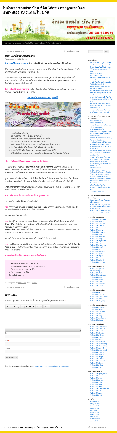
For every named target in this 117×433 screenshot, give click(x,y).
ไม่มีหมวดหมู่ (22, 283)
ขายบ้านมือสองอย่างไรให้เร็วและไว (101, 142)
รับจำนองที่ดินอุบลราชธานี (98, 350)
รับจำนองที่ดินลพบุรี (96, 238)
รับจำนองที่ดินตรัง (95, 391)
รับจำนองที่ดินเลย (95, 367)
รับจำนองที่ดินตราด (96, 314)
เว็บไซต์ (7, 348)
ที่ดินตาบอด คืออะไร (96, 127)
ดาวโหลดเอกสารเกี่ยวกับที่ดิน (23, 43)
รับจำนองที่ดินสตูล (96, 378)
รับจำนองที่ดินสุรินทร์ (96, 339)
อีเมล (7, 341)
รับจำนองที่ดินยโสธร (96, 331)
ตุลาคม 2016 (94, 421)
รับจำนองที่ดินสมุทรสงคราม (16, 63)
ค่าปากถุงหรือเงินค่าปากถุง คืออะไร (101, 91)
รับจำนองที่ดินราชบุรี (96, 292)
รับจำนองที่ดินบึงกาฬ (96, 363)
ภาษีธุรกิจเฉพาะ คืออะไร (97, 170)
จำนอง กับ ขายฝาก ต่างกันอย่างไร (100, 125)
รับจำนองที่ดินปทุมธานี (97, 232)
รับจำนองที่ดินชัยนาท (97, 221)
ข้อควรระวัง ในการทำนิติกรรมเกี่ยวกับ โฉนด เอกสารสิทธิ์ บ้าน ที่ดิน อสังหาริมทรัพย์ (101, 134)
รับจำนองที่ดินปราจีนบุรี (97, 311)
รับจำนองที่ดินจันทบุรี (96, 320)
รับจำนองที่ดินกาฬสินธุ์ (97, 352)
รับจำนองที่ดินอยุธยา (96, 256)
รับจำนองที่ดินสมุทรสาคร (72, 51)
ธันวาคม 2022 (94, 401)
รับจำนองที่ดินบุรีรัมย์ (96, 365)
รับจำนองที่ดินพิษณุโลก (97, 236)
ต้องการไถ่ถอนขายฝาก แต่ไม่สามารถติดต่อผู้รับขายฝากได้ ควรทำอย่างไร (100, 164)
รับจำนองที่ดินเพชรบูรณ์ (97, 262)
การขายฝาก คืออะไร (96, 123)
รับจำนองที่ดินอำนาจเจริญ (98, 346)
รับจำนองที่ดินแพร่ (96, 277)
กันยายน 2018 (94, 412)
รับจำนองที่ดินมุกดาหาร (97, 329)
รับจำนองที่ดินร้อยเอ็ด (97, 333)
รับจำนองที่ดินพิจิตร (96, 234)
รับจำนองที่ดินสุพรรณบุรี (97, 251)
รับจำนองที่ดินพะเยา (96, 279)
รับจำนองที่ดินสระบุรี (96, 247)
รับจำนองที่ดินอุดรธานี (97, 348)
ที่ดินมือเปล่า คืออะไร (96, 168)
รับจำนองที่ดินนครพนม (97, 359)
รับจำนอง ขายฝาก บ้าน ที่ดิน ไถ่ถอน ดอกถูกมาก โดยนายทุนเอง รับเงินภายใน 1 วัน (32, 427)
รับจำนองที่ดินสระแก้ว (97, 307)
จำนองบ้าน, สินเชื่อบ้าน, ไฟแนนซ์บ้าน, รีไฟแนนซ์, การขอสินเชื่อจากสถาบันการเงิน (101, 153)
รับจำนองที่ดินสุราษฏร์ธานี (98, 374)
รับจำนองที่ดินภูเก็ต (96, 382)
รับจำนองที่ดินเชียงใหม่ (97, 284)
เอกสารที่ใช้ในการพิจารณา (39, 98)
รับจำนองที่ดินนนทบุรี (97, 230)
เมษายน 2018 (94, 417)
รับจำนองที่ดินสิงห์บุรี (96, 249)
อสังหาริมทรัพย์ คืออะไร (97, 185)
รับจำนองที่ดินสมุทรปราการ (14, 51)
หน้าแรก (8, 43)
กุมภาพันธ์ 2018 (95, 419)
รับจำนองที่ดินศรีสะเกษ (97, 335)
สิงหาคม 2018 (94, 414)
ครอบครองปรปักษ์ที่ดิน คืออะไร (99, 144)
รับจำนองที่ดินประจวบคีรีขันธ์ (99, 296)
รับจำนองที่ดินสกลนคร (97, 337)
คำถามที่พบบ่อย (95, 108)
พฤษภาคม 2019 (95, 410)
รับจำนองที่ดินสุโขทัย (96, 254)
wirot (26, 59)
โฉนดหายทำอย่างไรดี (97, 191)
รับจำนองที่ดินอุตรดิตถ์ (97, 269)
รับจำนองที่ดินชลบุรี (96, 316)
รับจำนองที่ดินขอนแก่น (97, 354)
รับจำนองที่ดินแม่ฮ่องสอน (98, 275)
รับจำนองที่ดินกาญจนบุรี (97, 301)
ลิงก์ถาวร (34, 283)
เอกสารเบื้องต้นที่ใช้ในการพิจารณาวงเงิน (48, 43)
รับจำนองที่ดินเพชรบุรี (97, 294)
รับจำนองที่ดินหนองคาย (97, 341)
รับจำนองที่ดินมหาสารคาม (98, 326)
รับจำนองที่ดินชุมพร (96, 393)
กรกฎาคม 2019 (95, 408)
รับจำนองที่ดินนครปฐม (97, 226)
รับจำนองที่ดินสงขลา (96, 376)
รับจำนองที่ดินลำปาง (96, 273)
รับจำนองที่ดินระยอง (96, 309)
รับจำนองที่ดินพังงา (96, 386)
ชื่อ (6, 333)
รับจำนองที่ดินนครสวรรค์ (98, 228)
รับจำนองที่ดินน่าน (96, 281)
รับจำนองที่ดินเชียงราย (97, 286)
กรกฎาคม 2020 (95, 404)
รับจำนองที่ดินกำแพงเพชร (98, 219)
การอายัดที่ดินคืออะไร (97, 129)
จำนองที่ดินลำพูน (95, 271)
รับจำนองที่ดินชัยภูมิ (96, 356)
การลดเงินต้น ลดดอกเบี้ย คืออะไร (100, 97)
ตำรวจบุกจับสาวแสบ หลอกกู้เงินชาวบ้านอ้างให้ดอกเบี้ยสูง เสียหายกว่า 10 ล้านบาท (100, 206)
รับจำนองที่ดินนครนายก (97, 223)
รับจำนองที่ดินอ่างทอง (97, 258)
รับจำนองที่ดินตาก (96, 299)
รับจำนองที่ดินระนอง (96, 380)
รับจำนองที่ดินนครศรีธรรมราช (99, 389)
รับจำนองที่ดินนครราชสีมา (98, 361)
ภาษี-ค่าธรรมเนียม (96, 75)
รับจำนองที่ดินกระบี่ (96, 395)
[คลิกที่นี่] (54, 98)
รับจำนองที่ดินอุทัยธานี (97, 260)
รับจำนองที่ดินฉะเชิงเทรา (98, 318)
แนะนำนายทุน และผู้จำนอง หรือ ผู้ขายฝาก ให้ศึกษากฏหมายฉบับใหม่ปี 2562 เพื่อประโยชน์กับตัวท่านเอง (101, 65)
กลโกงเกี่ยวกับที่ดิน (96, 73)
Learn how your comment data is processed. (52, 366)
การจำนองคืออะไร (96, 121)
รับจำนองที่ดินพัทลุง (96, 384)
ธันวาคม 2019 (94, 406)
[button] (7, 306)
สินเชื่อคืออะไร (94, 183)
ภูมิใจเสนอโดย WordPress (98, 427)
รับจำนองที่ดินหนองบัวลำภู (98, 344)
